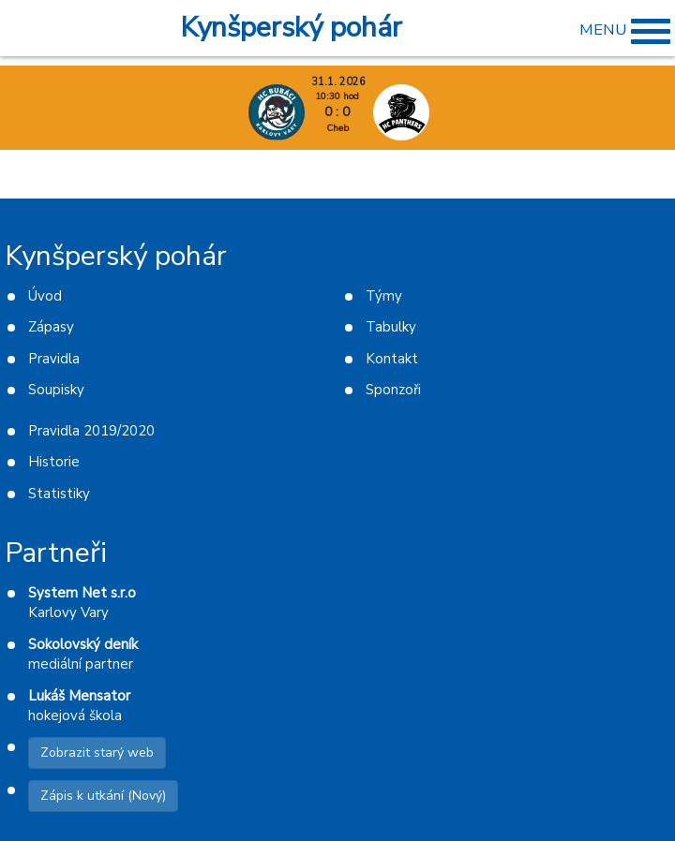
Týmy (384, 296)
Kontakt (392, 358)
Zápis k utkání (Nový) (103, 795)
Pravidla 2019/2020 (91, 430)
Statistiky (59, 493)
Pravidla (54, 358)
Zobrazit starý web (97, 752)
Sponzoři (393, 389)
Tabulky (391, 326)
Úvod (45, 296)
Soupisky (56, 389)
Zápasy (51, 326)
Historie (54, 461)
